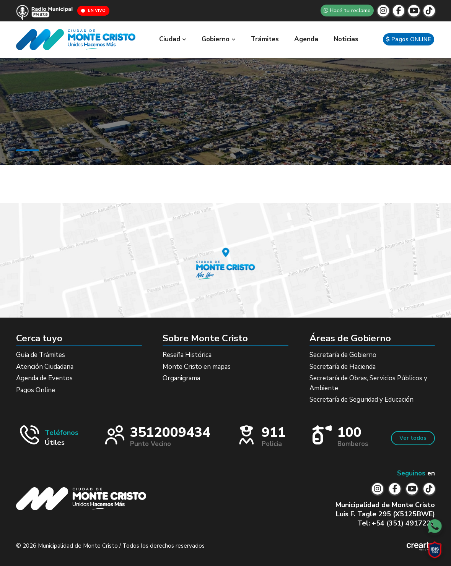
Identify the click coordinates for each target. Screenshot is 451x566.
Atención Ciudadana (44, 366)
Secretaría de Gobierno (342, 354)
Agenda (306, 39)
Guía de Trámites (40, 354)
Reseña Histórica (187, 354)
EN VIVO (93, 10)
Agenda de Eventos (44, 378)
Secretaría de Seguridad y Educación (361, 399)
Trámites (265, 39)
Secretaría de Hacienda (342, 366)
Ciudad (172, 39)
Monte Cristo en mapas (197, 366)
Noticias (346, 39)
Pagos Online (35, 390)
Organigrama (181, 378)
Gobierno (219, 39)
